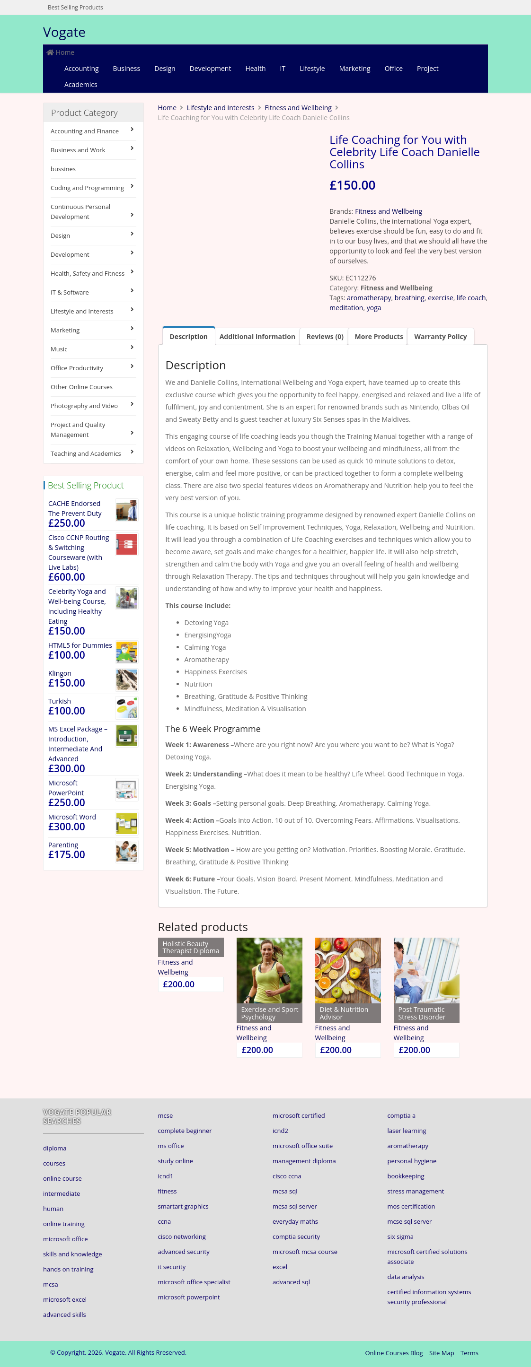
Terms (469, 1353)
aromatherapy (369, 297)
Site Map (441, 1353)
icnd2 (280, 1130)
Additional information (258, 336)
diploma (55, 1148)
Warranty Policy (440, 336)
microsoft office (65, 1239)
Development (210, 68)
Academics (80, 84)
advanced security (184, 1251)
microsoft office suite (303, 1145)
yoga (374, 307)
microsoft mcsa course (305, 1251)
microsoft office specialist (194, 1282)
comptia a (402, 1115)
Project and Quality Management (93, 429)
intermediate (61, 1193)
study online (175, 1161)
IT (283, 68)
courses (54, 1163)
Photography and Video (93, 405)
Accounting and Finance (93, 130)
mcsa (50, 1284)
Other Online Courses (82, 387)
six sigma (401, 1236)
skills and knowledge (72, 1254)
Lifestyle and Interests (93, 310)
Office (394, 68)
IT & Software (93, 291)
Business (127, 68)
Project (428, 68)
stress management (416, 1191)
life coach (471, 297)
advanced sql (291, 1282)
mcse (165, 1115)
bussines (63, 169)
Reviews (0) (325, 336)
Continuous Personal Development (93, 211)
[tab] (189, 335)
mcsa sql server (295, 1206)
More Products (379, 336)
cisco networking (182, 1236)
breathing (410, 297)
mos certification (411, 1206)
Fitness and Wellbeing (298, 107)
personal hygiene (412, 1161)
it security (172, 1267)
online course (62, 1178)
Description (189, 336)
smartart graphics (183, 1206)
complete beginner (185, 1130)
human (53, 1208)
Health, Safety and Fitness (93, 273)
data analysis (406, 1276)
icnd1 (166, 1176)
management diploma (304, 1161)
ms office (171, 1145)
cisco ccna (287, 1176)
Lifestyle (312, 68)
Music (93, 348)
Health (255, 68)
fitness (167, 1191)
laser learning (407, 1130)
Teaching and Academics (93, 453)
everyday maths (295, 1221)
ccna (164, 1221)
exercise (440, 297)
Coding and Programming (93, 187)
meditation (346, 307)
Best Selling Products (75, 7)
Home (60, 52)
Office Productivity (93, 367)
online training (64, 1223)
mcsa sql (285, 1191)
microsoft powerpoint (189, 1297)
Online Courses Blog (394, 1353)
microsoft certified (299, 1115)
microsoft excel (65, 1299)
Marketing (355, 68)
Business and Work (93, 149)
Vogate (64, 32)
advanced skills (64, 1314)
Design (164, 68)
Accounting (81, 68)
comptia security (296, 1236)
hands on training (68, 1269)
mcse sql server (410, 1221)
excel (280, 1267)
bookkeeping (406, 1176)
